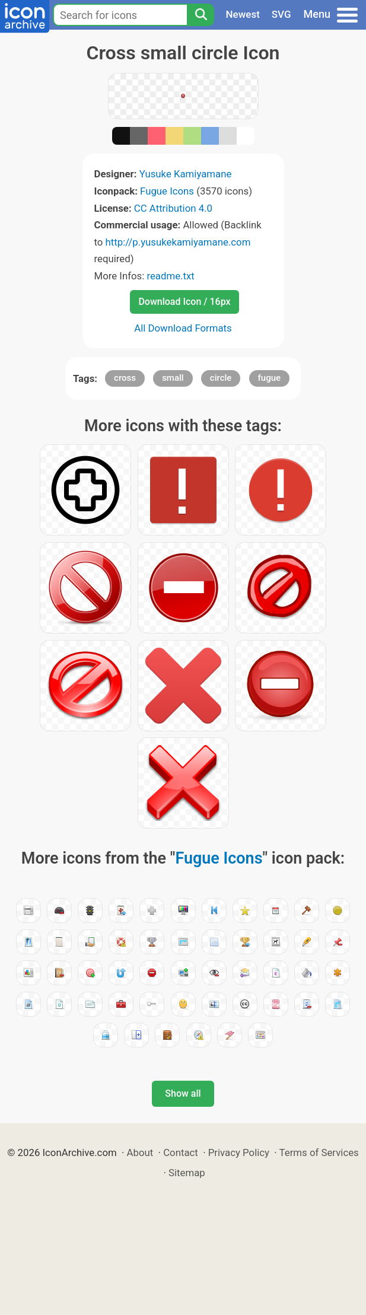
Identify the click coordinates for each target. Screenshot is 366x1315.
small (173, 377)
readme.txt (170, 276)
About (140, 1152)
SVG (281, 14)
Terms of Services (319, 1152)
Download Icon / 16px (184, 301)
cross (125, 377)
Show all (182, 1093)
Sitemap (186, 1173)
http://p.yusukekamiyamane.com (178, 242)
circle (221, 377)
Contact (180, 1152)
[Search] (200, 15)
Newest (243, 14)
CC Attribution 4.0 (173, 208)
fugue (269, 377)
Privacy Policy (238, 1152)
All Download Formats (183, 328)
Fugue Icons (167, 191)
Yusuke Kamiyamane (185, 174)
